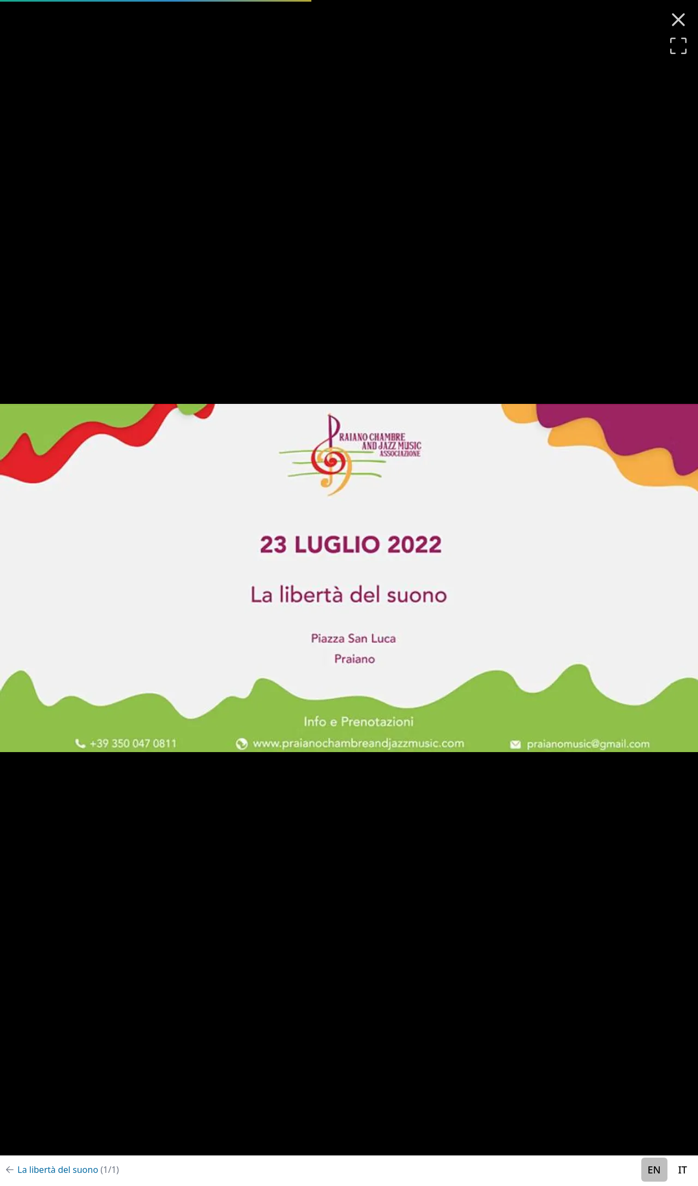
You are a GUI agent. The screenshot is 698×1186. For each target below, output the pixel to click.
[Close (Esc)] (678, 20)
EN (654, 1169)
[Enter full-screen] (678, 46)
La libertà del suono (68, 1170)
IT (683, 1169)
